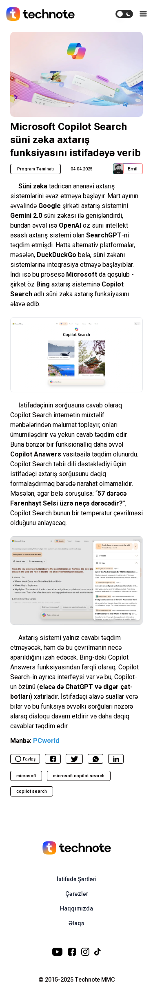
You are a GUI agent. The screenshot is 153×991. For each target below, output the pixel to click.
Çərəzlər (76, 893)
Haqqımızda (76, 908)
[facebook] (53, 759)
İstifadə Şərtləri (77, 879)
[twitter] (74, 759)
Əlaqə (76, 923)
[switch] (124, 14)
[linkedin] (116, 759)
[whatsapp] (96, 759)
